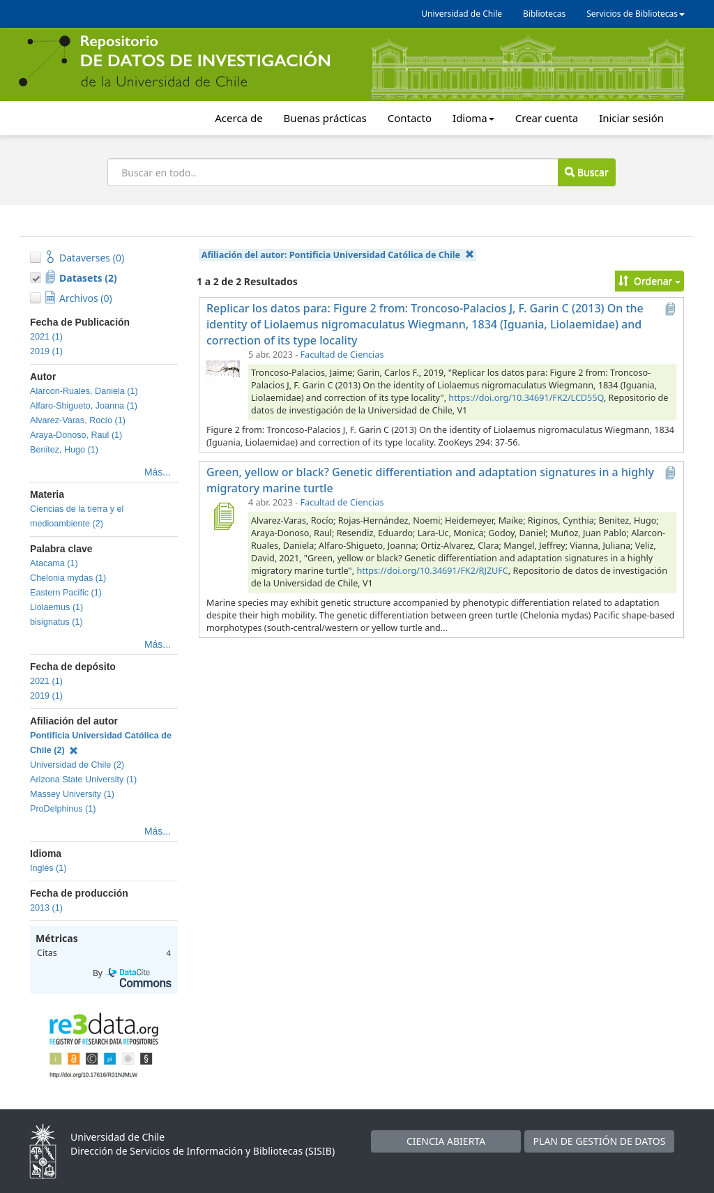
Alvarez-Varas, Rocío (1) (78, 420)
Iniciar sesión (631, 118)
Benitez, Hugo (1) (64, 450)
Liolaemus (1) (56, 607)
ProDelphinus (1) (63, 809)
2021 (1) (46, 337)
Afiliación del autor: (338, 255)
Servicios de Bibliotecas (635, 14)
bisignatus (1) (56, 622)
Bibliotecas (544, 14)
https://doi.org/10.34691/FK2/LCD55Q (525, 398)
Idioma (473, 118)
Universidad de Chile (461, 14)
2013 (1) (46, 908)
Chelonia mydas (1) (68, 578)
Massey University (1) (72, 794)
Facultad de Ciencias (342, 354)
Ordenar (649, 280)
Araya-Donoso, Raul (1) (76, 435)
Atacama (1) (54, 563)
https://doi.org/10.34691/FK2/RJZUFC (432, 571)
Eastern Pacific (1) (66, 593)
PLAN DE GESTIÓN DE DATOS (599, 1141)
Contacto (410, 118)
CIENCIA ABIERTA (446, 1141)
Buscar (586, 171)
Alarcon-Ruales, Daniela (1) (84, 391)
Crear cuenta (546, 118)
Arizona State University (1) (83, 779)
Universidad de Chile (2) (77, 765)
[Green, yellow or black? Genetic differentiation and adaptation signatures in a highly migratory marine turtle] (223, 516)
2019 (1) (46, 351)
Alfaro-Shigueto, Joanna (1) (83, 406)
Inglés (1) (48, 868)
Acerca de (238, 118)
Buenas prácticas (325, 118)
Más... (157, 472)
